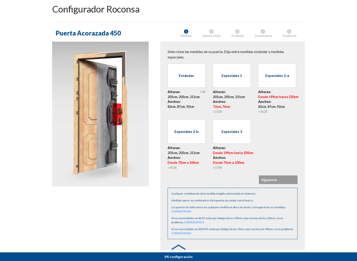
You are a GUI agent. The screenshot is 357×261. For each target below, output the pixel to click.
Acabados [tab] (237, 33)
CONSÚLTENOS (181, 211)
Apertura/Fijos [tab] (211, 33)
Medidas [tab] (186, 33)
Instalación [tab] (289, 33)
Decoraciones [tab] (263, 33)
